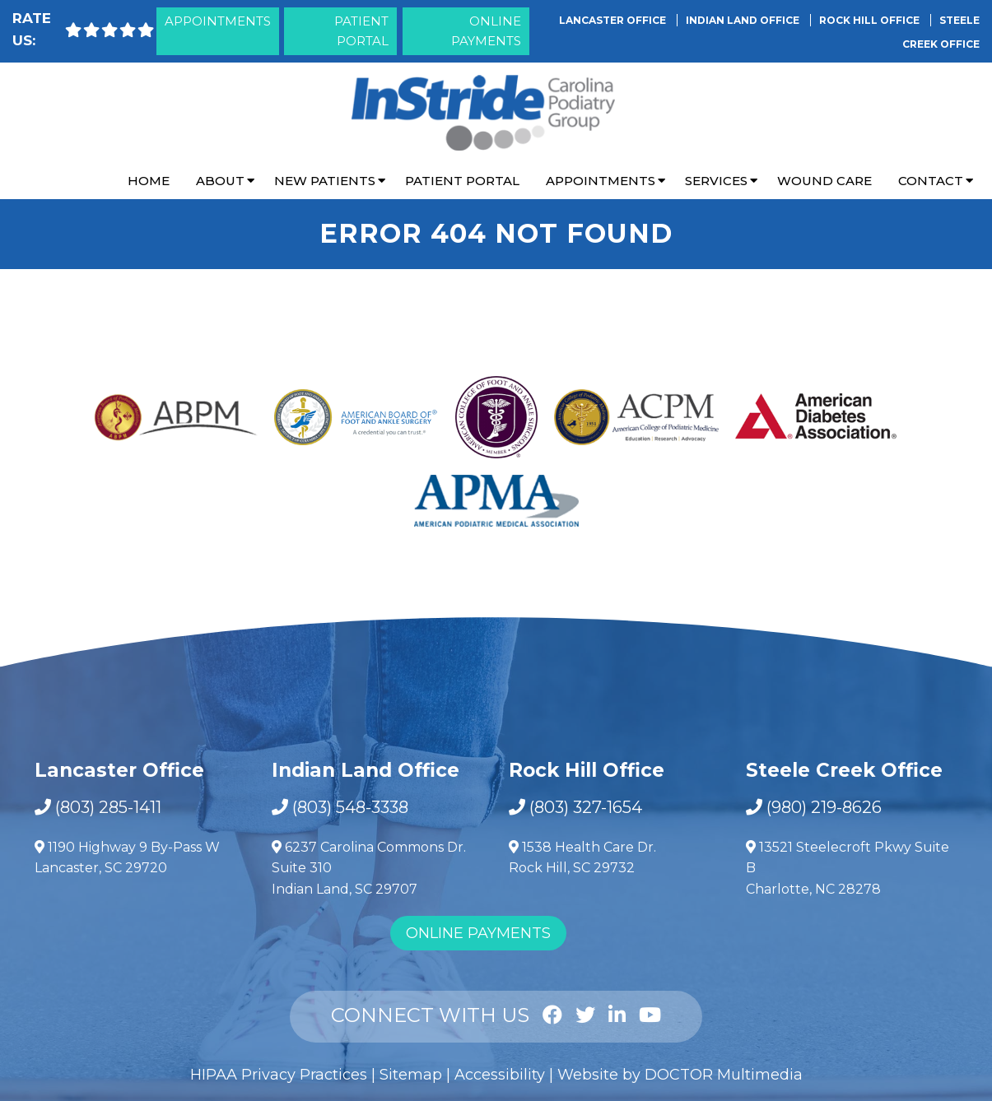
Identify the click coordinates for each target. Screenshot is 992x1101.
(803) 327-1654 (585, 807)
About (220, 180)
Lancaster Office (613, 20)
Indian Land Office (744, 20)
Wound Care (824, 180)
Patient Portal (361, 31)
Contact (930, 180)
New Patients (324, 180)
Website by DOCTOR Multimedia (680, 1075)
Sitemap (411, 1075)
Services (716, 180)
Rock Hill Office (870, 20)
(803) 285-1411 (108, 807)
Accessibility (499, 1075)
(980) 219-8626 (824, 807)
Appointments (218, 21)
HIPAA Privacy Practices (278, 1075)
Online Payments (486, 31)
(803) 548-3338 (350, 807)
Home (149, 180)
